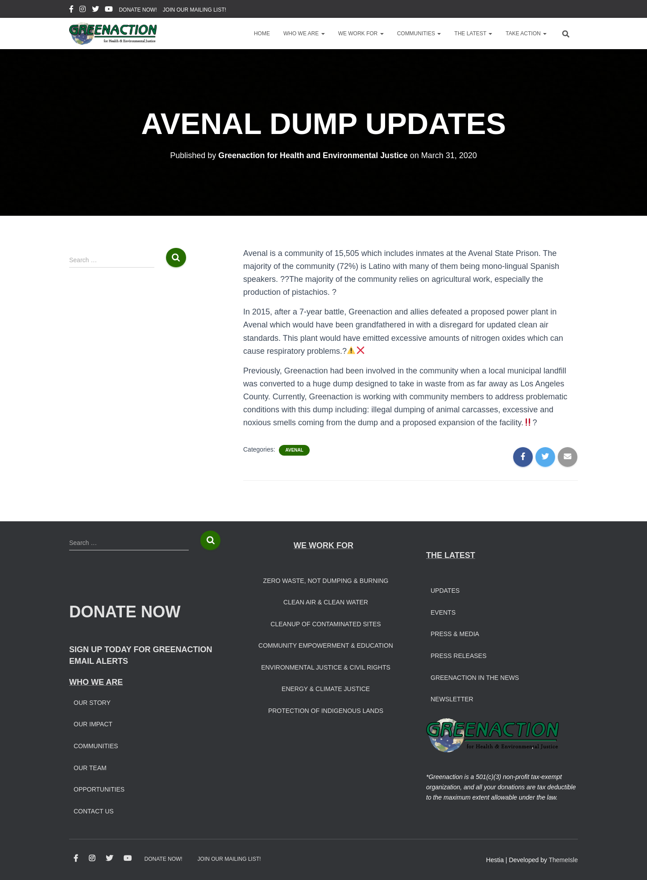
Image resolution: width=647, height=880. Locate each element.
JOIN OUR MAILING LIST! (194, 10)
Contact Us (94, 811)
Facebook (71, 10)
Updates (445, 590)
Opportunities (99, 789)
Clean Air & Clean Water (325, 602)
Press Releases (458, 655)
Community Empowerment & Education (325, 645)
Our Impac (91, 724)
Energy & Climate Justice (326, 688)
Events (443, 612)
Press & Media (455, 633)
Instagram (82, 10)
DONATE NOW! (138, 10)
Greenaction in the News (475, 677)
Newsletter (452, 699)
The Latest (473, 33)
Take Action (526, 33)
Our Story (92, 702)
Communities (419, 33)
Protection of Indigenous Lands (325, 710)
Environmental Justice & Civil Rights (325, 667)
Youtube (109, 10)
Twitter (95, 10)
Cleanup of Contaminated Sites (325, 624)
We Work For (361, 33)
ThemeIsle (563, 859)
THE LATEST (450, 555)
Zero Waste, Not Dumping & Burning (326, 580)
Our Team (90, 767)
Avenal (294, 450)
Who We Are (304, 33)
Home (262, 33)
